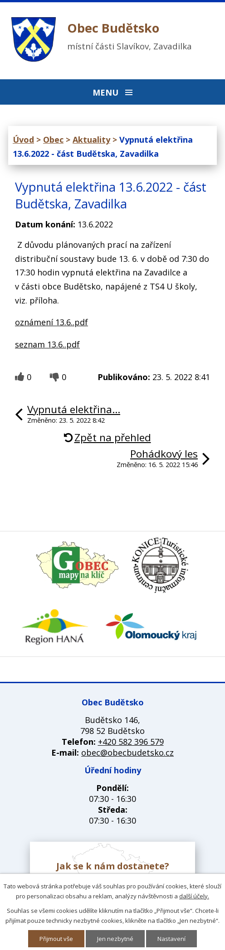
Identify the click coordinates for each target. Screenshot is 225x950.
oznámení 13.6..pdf (51, 322)
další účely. (194, 896)
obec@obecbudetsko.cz (127, 752)
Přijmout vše (56, 939)
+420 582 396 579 (131, 741)
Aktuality (91, 139)
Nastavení (171, 939)
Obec (53, 139)
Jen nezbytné (115, 939)
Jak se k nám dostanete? (112, 866)
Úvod (23, 139)
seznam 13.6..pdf (47, 344)
